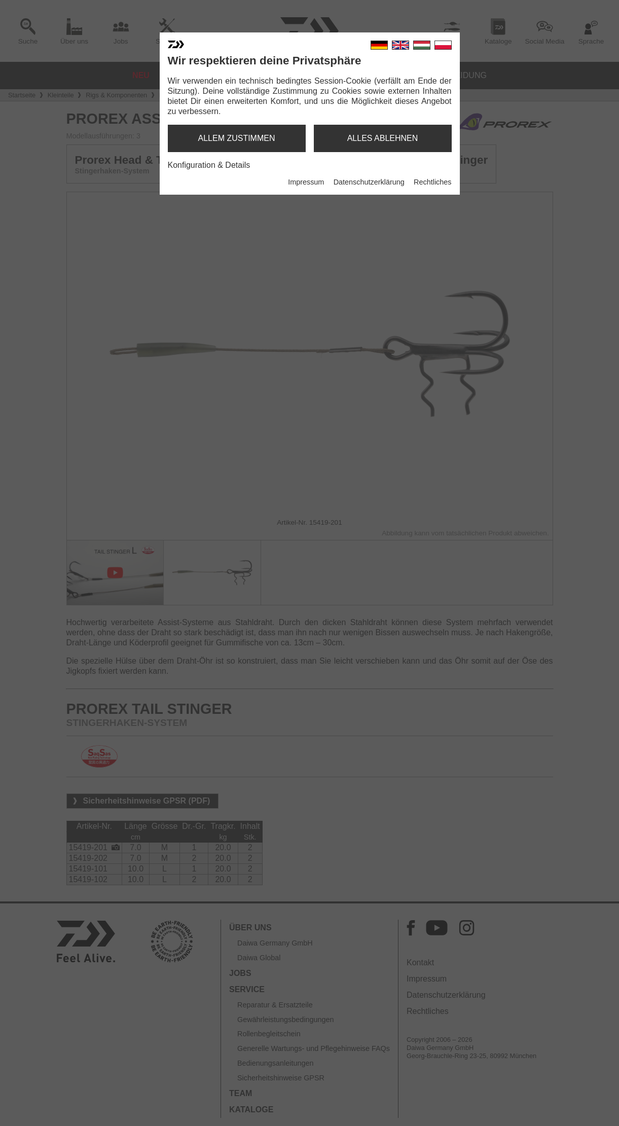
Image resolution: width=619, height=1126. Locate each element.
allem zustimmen (236, 138)
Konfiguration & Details (209, 165)
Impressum (306, 182)
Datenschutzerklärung (369, 182)
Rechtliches (432, 182)
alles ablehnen (382, 138)
